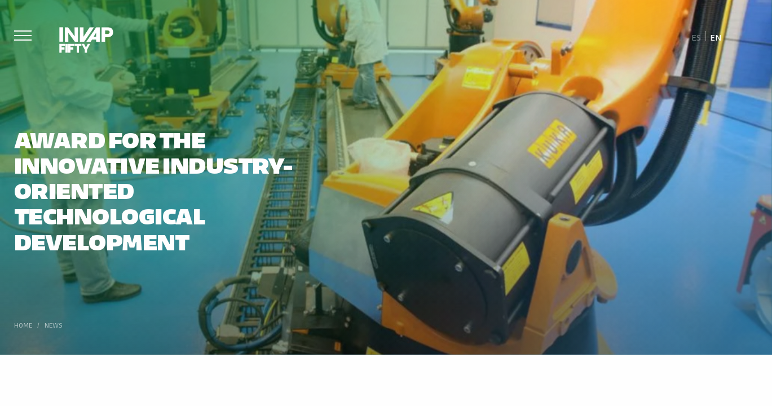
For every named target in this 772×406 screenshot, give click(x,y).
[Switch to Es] (696, 36)
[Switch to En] (715, 36)
